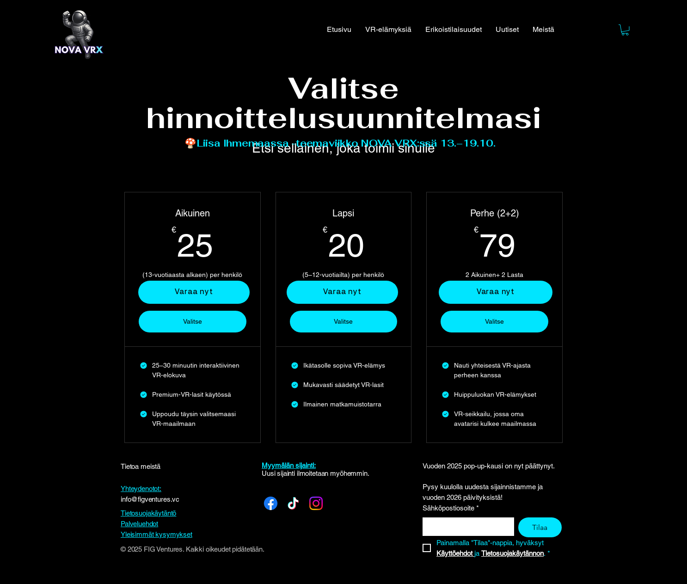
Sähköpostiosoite (451, 508)
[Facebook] (271, 503)
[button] (625, 30)
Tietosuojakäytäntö (148, 513)
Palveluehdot (139, 524)
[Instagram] (316, 503)
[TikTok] (293, 503)
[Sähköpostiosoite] (466, 526)
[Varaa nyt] (342, 292)
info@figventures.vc (150, 499)
